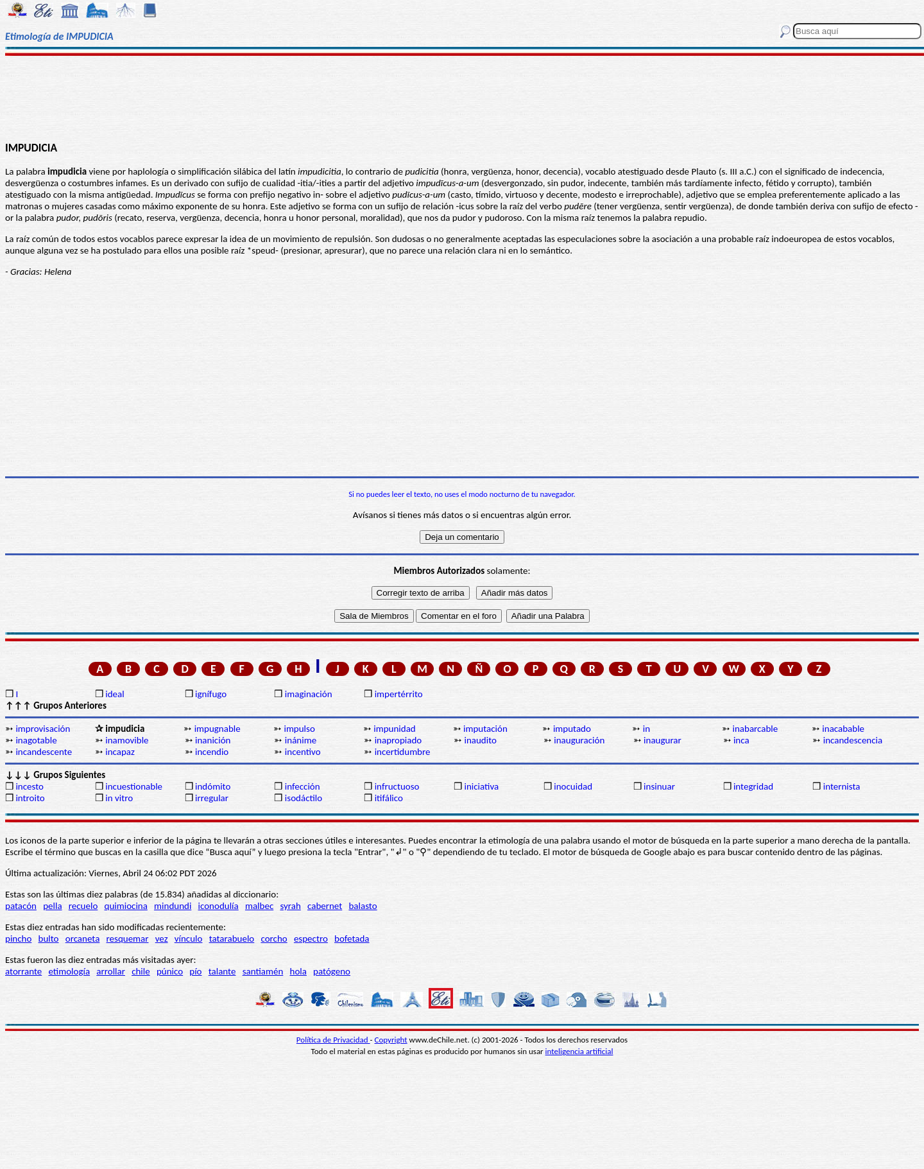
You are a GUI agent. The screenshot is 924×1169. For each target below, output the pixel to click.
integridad (753, 786)
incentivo (303, 752)
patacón (21, 906)
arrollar (110, 971)
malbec (259, 906)
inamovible (126, 740)
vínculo (189, 938)
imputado (572, 728)
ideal (114, 694)
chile (141, 971)
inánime (300, 740)
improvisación (42, 728)
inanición (212, 740)
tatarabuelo (232, 938)
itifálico (389, 798)
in (646, 728)
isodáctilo (303, 798)
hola (298, 971)
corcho (274, 938)
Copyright (391, 1039)
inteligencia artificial (579, 1051)
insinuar (659, 786)
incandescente (43, 752)
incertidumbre (403, 752)
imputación (485, 728)
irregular (211, 798)
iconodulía (218, 906)
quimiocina (126, 906)
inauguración (579, 740)
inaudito (480, 740)
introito (29, 798)
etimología (69, 971)
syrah (290, 906)
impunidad (394, 728)
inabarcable (755, 728)
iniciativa (481, 786)
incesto (29, 786)
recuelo (83, 906)
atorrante (23, 971)
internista (841, 786)
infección (302, 786)
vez (161, 938)
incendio (211, 752)
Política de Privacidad (333, 1039)
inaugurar (662, 740)
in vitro (119, 798)
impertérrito (399, 694)
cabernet (324, 906)
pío (195, 971)
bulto (48, 938)
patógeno (331, 971)
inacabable (843, 728)
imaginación (308, 694)
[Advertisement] (462, 97)
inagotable (35, 740)
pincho (18, 938)
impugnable (217, 728)
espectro (311, 938)
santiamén (263, 971)
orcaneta (82, 938)
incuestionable (133, 786)
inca (741, 740)
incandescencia (852, 740)
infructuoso (397, 786)
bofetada (351, 938)
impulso (299, 728)
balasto (362, 906)
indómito (212, 786)
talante (222, 971)
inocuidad (573, 786)
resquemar (128, 938)
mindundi (172, 906)
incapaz (120, 752)
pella (52, 906)
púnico (170, 971)
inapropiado (398, 740)
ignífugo (211, 694)
